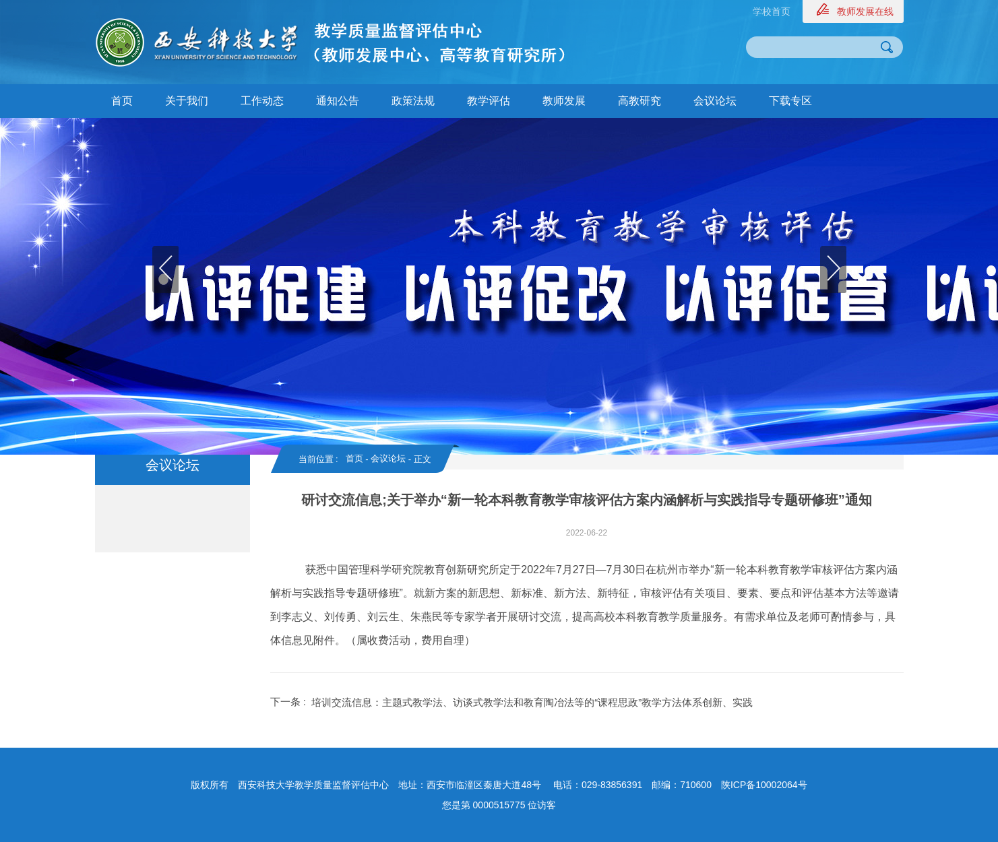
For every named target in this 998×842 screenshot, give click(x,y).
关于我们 (186, 100)
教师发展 (564, 100)
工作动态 (262, 100)
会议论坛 (715, 100)
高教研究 (639, 100)
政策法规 (413, 100)
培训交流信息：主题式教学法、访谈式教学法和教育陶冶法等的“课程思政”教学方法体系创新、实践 (532, 702)
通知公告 (337, 100)
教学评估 (488, 100)
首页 (122, 100)
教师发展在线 (865, 11)
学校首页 (771, 11)
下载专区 (790, 100)
